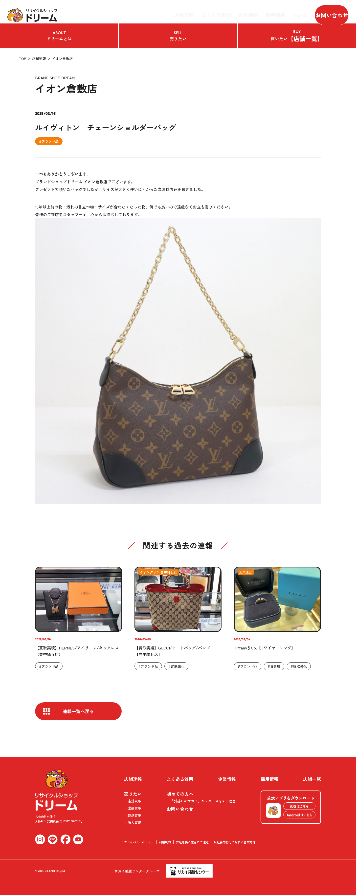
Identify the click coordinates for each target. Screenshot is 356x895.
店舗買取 (134, 800)
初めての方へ (180, 794)
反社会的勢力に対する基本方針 (234, 842)
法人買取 (134, 822)
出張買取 (134, 808)
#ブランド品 (49, 141)
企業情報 (248, 12)
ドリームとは (59, 36)
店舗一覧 (312, 779)
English (293, 12)
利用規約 (165, 842)
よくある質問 (221, 12)
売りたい (178, 36)
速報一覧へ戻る (78, 711)
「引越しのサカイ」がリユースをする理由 (203, 800)
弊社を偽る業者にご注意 (192, 842)
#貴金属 (274, 666)
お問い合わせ (328, 12)
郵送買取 (134, 815)
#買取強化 (176, 666)
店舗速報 (194, 12)
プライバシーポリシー (139, 842)
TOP (22, 58)
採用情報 (272, 12)
